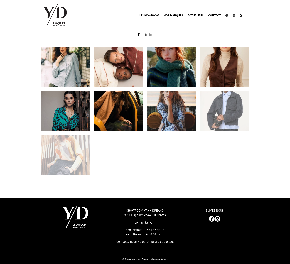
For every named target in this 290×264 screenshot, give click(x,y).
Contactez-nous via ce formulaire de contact (145, 241)
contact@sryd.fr (145, 222)
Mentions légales (159, 259)
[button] (241, 15)
